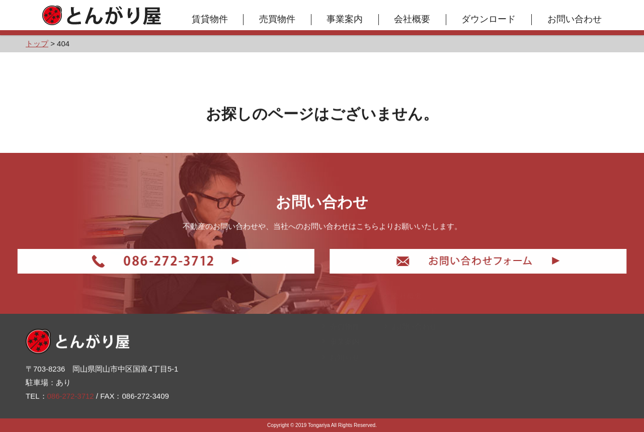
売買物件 (277, 19)
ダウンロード (489, 19)
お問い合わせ (574, 19)
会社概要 (412, 19)
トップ (337, 333)
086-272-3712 (70, 394)
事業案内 (345, 19)
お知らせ (341, 395)
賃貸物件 (210, 19)
